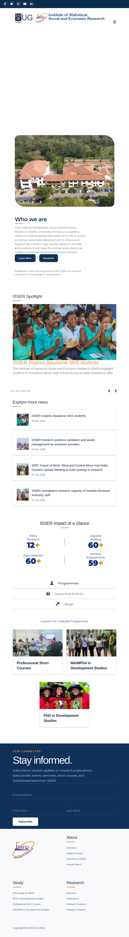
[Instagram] (18, 4)
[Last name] (91, 811)
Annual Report (74, 864)
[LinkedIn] (31, 4)
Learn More (25, 267)
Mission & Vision (75, 853)
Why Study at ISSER (23, 893)
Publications (73, 898)
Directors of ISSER (76, 859)
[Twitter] (12, 4)
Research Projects (76, 909)
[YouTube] (25, 4)
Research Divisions (76, 904)
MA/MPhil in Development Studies (31, 909)
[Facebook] (5, 4)
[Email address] (64, 795)
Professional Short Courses (27, 904)
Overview (71, 848)
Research (48, 267)
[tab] (64, 583)
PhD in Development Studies (28, 898)
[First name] (38, 811)
